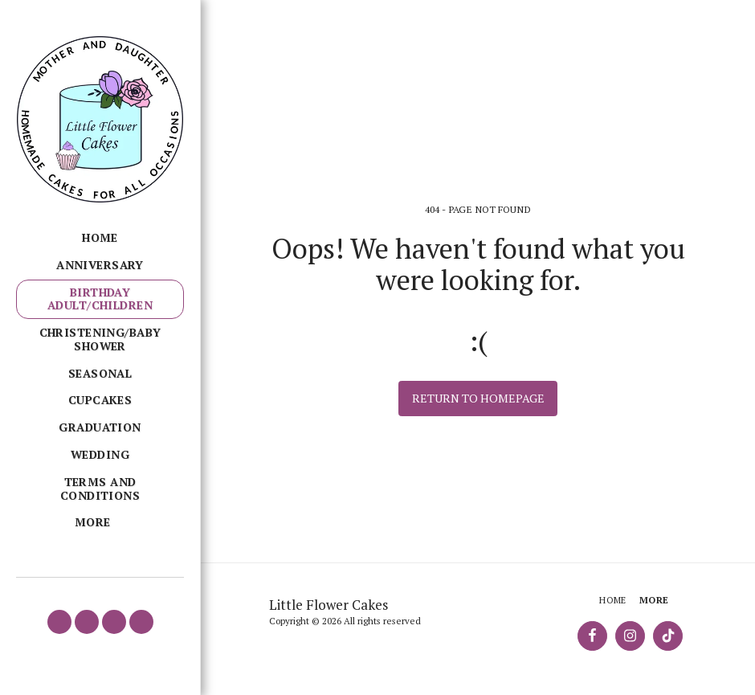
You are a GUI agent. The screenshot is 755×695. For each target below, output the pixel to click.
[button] (59, 622)
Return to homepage (478, 398)
